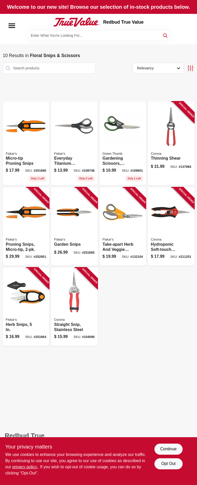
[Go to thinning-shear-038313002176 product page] (171, 144)
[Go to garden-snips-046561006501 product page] (74, 226)
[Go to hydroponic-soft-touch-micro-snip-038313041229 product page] (171, 226)
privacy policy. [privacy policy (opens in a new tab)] (25, 467)
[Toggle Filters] (190, 68)
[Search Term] (98, 35)
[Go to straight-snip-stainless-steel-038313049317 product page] (74, 307)
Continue (168, 449)
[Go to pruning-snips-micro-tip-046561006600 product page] (26, 226)
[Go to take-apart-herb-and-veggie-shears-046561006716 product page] (123, 226)
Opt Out (168, 463)
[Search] (165, 35)
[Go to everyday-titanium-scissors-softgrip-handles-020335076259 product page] (74, 144)
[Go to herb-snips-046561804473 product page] (26, 307)
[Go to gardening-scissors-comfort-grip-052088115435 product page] (123, 144)
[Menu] (11, 25)
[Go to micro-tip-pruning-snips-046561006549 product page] (26, 144)
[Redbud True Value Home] (76, 22)
